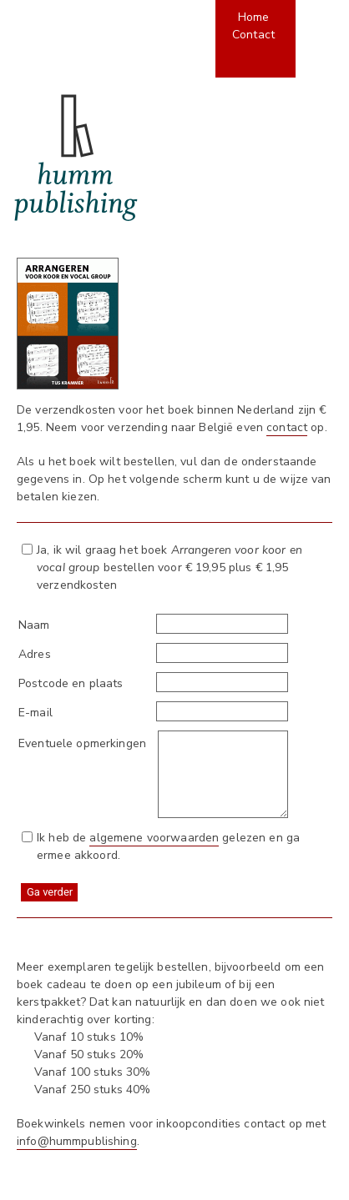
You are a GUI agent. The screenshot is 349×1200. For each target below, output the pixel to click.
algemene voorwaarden (154, 838)
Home (254, 17)
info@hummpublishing (77, 1141)
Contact (253, 35)
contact (286, 427)
